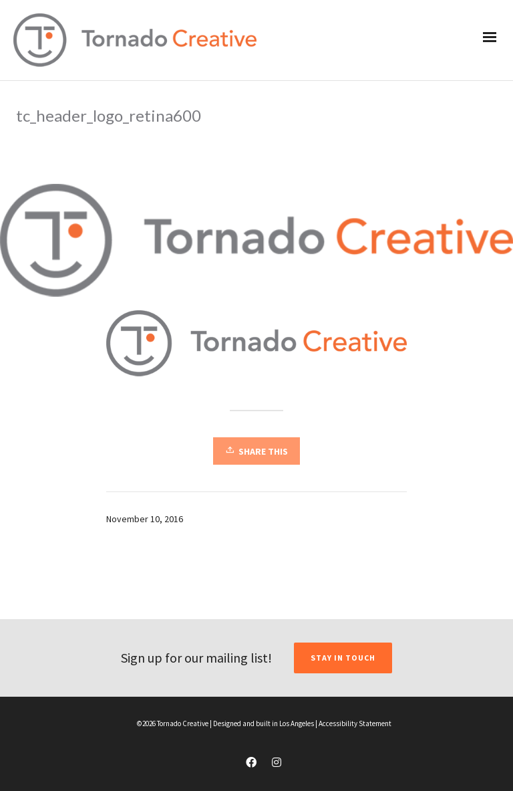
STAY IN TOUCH (343, 658)
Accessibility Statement (355, 723)
